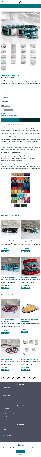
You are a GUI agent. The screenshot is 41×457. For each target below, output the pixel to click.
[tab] (10, 127)
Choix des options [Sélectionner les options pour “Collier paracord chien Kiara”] (5, 258)
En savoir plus (35, 447)
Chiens (7, 123)
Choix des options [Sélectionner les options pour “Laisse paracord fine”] (5, 377)
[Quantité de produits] (2, 118)
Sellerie (16, 123)
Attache (2, 110)
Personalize (21, 454)
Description (10, 127)
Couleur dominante (3, 98)
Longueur (2, 94)
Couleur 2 (2, 102)
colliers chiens (12, 123)
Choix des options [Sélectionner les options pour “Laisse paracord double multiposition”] (5, 340)
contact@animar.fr (28, 178)
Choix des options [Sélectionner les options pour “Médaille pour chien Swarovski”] (25, 377)
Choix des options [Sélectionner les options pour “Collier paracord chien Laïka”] (25, 258)
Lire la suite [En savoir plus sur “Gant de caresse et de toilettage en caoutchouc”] (24, 339)
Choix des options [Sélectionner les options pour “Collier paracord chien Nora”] (25, 295)
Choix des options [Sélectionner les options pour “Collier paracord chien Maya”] (5, 295)
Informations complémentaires (30, 127)
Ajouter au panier (8, 117)
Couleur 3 (2, 106)
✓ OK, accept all (20, 451)
